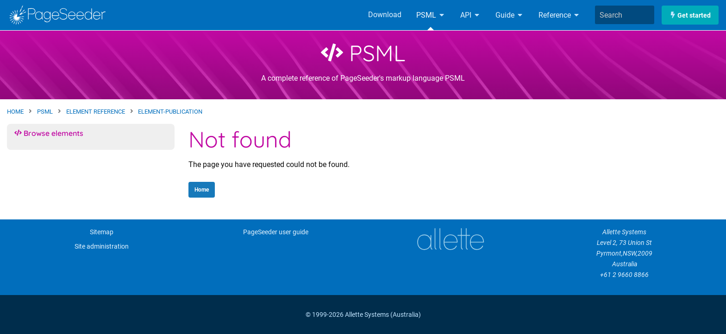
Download (384, 14)
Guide (509, 15)
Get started (690, 15)
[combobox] (624, 15)
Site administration (102, 246)
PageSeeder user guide (275, 232)
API (470, 15)
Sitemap (101, 232)
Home (201, 189)
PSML (430, 15)
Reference (559, 15)
